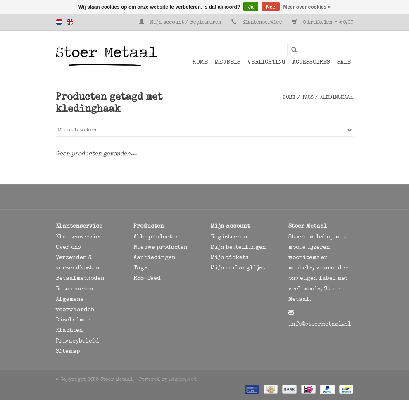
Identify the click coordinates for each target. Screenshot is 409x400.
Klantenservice (262, 22)
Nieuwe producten (160, 247)
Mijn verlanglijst (238, 268)
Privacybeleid (77, 341)
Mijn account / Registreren (181, 22)
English (70, 22)
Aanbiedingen (154, 258)
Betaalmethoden (80, 278)
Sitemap (68, 352)
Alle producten (156, 237)
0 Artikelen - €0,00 (322, 22)
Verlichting (266, 62)
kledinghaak (336, 97)
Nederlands (59, 22)
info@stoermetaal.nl (319, 324)
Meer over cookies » (307, 7)
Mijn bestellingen (238, 247)
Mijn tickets (229, 258)
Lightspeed (183, 379)
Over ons (68, 247)
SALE (344, 62)
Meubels (227, 62)
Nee (270, 7)
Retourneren (74, 289)
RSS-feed (147, 278)
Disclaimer (73, 320)
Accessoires (311, 62)
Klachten (69, 330)
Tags (308, 97)
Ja (250, 7)
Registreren (229, 237)
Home (200, 62)
